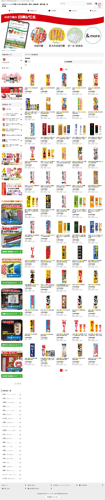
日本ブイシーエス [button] (53, 497)
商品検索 (27, 58)
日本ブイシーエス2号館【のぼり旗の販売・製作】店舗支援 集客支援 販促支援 (25, 5)
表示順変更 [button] (68, 61)
